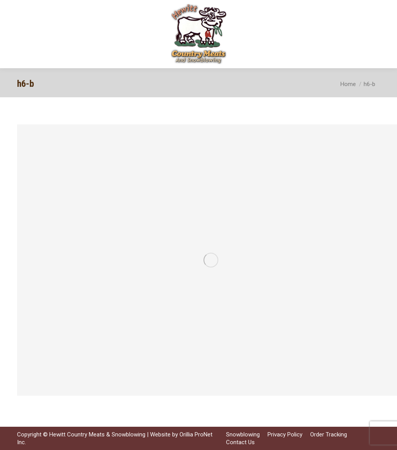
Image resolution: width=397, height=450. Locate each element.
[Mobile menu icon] (384, 34)
